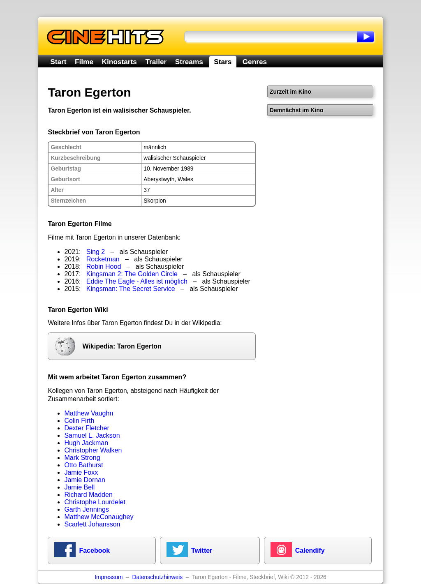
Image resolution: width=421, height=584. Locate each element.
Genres (255, 62)
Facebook (94, 550)
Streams (189, 62)
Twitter (201, 550)
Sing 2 (95, 251)
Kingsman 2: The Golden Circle (132, 273)
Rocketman (103, 259)
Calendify (310, 550)
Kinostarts (119, 62)
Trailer (156, 62)
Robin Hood (103, 266)
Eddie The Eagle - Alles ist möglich (136, 281)
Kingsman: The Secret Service (130, 288)
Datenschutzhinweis (157, 577)
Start (58, 62)
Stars (222, 62)
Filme (84, 62)
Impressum (109, 577)
